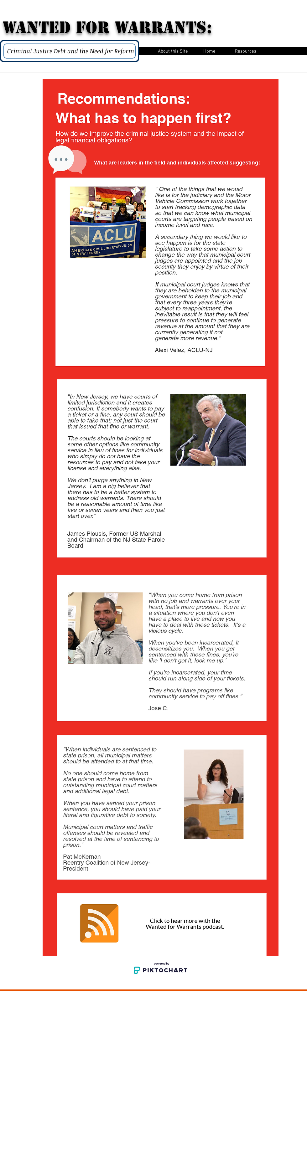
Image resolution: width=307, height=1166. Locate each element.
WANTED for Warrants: (107, 27)
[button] (173, 51)
